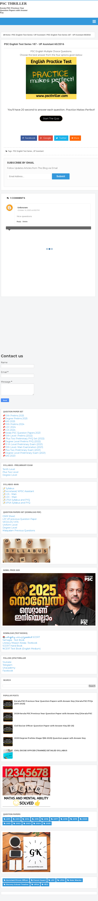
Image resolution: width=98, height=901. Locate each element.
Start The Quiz (51, 118)
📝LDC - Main (10, 497)
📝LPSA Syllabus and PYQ (16, 500)
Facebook (28, 138)
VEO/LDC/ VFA (11, 522)
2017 (55, 819)
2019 (75, 819)
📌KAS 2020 (9, 455)
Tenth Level (9, 469)
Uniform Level (10, 524)
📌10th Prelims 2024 (13, 424)
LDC (52, 880)
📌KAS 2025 (9, 421)
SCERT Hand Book (12, 645)
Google (45, 138)
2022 (18, 823)
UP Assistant (38, 151)
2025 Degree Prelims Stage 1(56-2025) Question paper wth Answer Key (50, 738)
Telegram (7, 665)
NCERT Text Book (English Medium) (21, 648)
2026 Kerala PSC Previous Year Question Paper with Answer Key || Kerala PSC (53, 713)
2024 (38, 823)
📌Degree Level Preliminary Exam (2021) (24, 453)
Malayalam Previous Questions (19, 530)
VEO (46, 884)
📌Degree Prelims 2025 (15, 418)
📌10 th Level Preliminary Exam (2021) (23, 444)
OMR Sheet (9, 516)
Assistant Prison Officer (17, 880)
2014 (27, 819)
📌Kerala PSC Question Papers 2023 (21, 432)
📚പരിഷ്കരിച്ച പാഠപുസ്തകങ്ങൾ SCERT (21, 637)
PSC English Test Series (22, 151)
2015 (36, 819)
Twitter (61, 138)
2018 (65, 819)
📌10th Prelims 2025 (13, 415)
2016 (46, 819)
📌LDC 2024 (9, 427)
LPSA (62, 880)
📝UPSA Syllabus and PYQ (16, 502)
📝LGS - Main (10, 494)
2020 (84, 819)
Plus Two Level (10, 472)
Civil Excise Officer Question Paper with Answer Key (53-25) (44, 726)
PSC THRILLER (13, 3)
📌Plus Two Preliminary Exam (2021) (21, 450)
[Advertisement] (48, 325)
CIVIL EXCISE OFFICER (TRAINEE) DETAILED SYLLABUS (40, 750)
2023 (28, 823)
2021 (8, 823)
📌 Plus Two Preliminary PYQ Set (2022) (23, 438)
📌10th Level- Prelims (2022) (18, 435)
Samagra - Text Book (13, 640)
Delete (25, 221)
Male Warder (76, 880)
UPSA (36, 884)
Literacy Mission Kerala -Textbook (20, 643)
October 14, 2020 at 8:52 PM (28, 210)
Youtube (7, 662)
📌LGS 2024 (9, 430)
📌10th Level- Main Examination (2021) (23, 447)
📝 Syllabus (8, 488)
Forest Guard (39, 880)
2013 (17, 819)
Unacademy (9, 667)
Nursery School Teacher (17, 884)
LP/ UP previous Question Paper (20, 519)
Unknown (22, 207)
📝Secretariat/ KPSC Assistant (18, 491)
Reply (19, 221)
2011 (8, 819)
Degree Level (10, 475)
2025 (48, 823)
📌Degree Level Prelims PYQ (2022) (22, 441)
